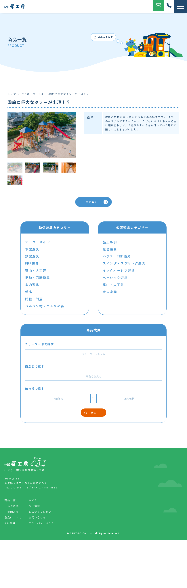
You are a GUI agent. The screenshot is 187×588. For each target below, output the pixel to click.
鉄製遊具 (32, 255)
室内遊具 (32, 283)
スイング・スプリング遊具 (124, 262)
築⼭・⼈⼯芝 (36, 269)
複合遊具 (110, 249)
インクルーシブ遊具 (119, 269)
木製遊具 (32, 249)
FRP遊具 (32, 262)
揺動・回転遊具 (37, 276)
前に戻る (96, 202)
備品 (28, 290)
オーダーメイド (37, 242)
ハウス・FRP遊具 (117, 255)
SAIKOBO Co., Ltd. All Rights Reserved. (95, 581)
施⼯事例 (110, 242)
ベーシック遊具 (115, 276)
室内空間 (110, 290)
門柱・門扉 (34, 297)
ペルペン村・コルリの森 (44, 304)
